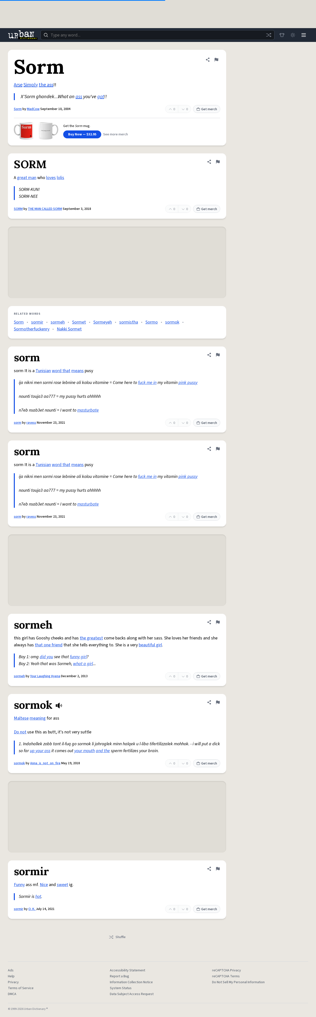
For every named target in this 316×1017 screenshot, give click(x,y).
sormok (172, 322)
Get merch (206, 109)
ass (79, 96)
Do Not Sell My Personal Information (238, 982)
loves (51, 178)
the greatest (91, 638)
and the (103, 751)
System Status (121, 988)
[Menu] (303, 35)
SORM (18, 208)
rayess (31, 422)
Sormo (151, 322)
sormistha (128, 322)
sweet (62, 885)
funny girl (78, 657)
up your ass (40, 751)
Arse (18, 84)
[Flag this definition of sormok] (218, 702)
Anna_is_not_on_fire (45, 763)
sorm (17, 422)
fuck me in (147, 383)
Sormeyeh (102, 322)
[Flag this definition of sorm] (218, 355)
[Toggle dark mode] (292, 35)
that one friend (48, 645)
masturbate (88, 410)
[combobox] (157, 35)
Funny (19, 885)
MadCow (33, 109)
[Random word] (269, 35)
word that (61, 371)
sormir (37, 322)
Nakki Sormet (69, 329)
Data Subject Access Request (132, 994)
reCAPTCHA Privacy (226, 970)
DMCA (12, 994)
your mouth (84, 751)
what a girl (83, 664)
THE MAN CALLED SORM (45, 208)
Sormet (79, 322)
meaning (38, 718)
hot (38, 896)
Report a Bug (119, 976)
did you (46, 657)
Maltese (21, 718)
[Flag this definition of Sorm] (216, 60)
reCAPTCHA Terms (226, 976)
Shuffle (117, 937)
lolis (60, 178)
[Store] (281, 35)
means (77, 371)
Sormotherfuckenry (31, 329)
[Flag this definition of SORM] (218, 162)
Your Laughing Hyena (45, 676)
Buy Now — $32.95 (82, 134)
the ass (46, 84)
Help (11, 976)
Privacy (13, 982)
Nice (44, 885)
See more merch (115, 134)
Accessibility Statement (127, 970)
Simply (30, 84)
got (100, 96)
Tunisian (43, 371)
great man (26, 178)
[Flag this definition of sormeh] (218, 622)
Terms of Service (21, 988)
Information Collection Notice (131, 982)
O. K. (32, 909)
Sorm (18, 109)
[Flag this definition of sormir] (218, 869)
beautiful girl (150, 645)
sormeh (58, 322)
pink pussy (188, 383)
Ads (11, 970)
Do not (20, 732)
